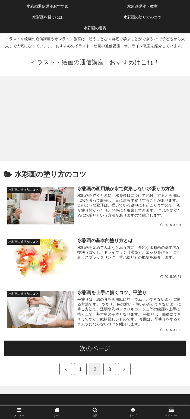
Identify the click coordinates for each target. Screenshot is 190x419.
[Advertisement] (95, 120)
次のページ (95, 348)
